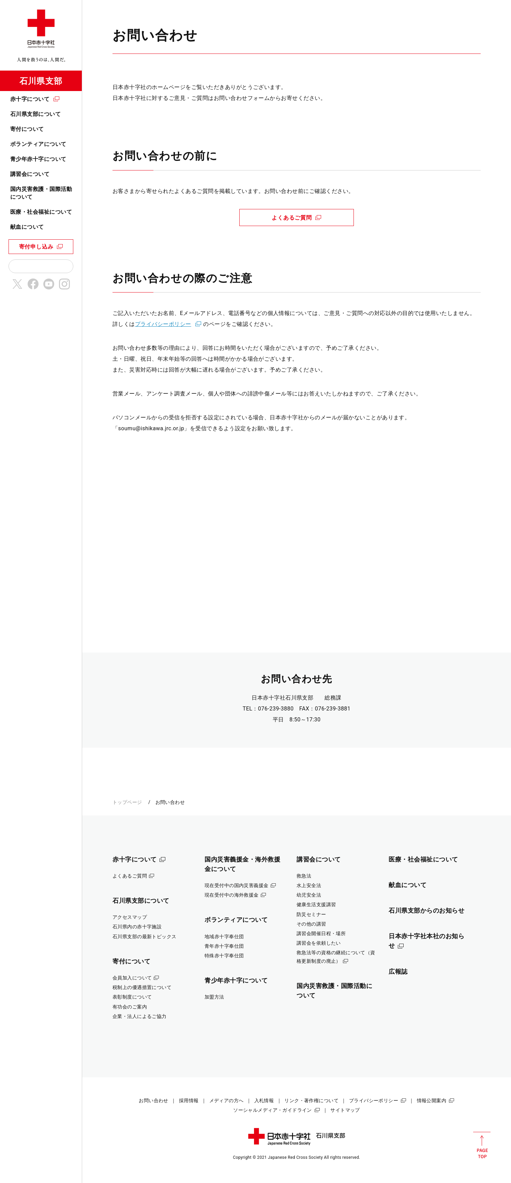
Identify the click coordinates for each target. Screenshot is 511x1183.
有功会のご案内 (129, 1006)
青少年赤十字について (38, 159)
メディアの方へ (226, 1100)
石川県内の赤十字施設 (137, 926)
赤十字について (29, 99)
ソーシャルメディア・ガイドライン (272, 1110)
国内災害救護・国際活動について (41, 193)
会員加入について (132, 977)
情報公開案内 (432, 1100)
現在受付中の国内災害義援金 (237, 885)
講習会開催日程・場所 (321, 933)
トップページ (127, 802)
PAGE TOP (482, 1145)
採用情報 (189, 1100)
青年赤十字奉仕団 (224, 946)
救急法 (304, 876)
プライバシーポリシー (163, 324)
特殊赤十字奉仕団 (224, 955)
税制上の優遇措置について (141, 987)
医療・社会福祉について (41, 212)
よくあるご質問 (292, 217)
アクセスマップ (129, 917)
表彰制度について (132, 997)
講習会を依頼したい (319, 943)
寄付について (27, 129)
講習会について (29, 174)
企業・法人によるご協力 (139, 1016)
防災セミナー (311, 914)
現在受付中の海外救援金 (232, 895)
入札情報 (264, 1100)
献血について (27, 227)
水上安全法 (309, 885)
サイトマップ (345, 1110)
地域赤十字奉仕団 (224, 936)
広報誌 (398, 971)
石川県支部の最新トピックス (144, 936)
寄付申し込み (36, 246)
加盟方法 (214, 997)
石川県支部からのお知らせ (427, 910)
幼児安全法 (309, 895)
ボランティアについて (38, 144)
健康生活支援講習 (316, 904)
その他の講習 (311, 924)
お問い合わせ (153, 1100)
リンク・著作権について (311, 1100)
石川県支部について (35, 114)
